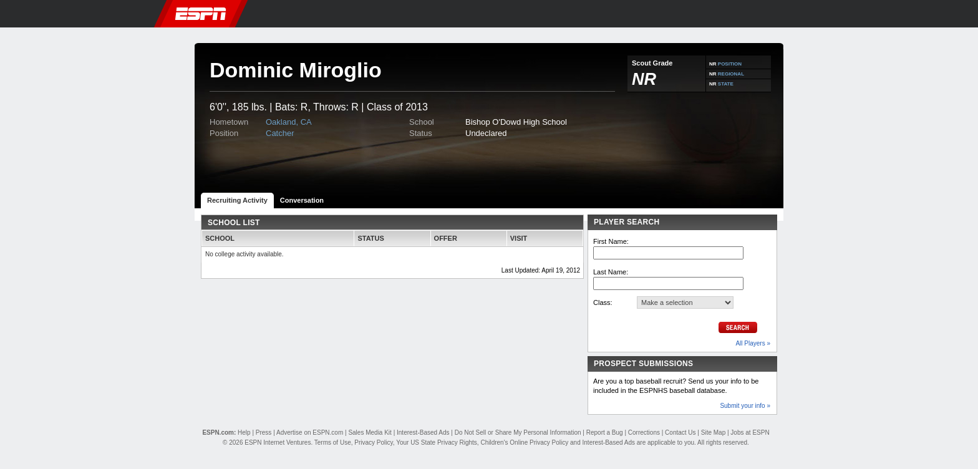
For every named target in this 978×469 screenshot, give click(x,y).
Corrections (644, 432)
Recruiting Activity (237, 200)
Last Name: (610, 272)
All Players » (752, 343)
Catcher (280, 133)
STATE (726, 84)
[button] (797, 13)
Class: (602, 302)
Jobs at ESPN (749, 432)
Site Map (713, 432)
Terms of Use (332, 442)
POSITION (730, 64)
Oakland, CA (289, 122)
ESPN (201, 13)
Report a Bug (604, 432)
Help (244, 432)
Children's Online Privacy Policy (524, 442)
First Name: (611, 241)
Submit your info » (745, 405)
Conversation (302, 200)
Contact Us (680, 432)
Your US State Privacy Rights (436, 442)
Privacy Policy (373, 442)
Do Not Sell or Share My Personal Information (518, 432)
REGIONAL (731, 74)
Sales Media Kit (369, 432)
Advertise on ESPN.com (309, 432)
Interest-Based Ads (423, 432)
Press (264, 432)
